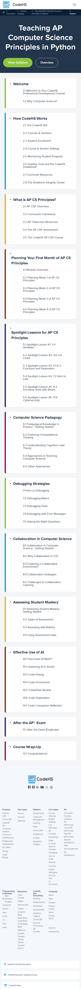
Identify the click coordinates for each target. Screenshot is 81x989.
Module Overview (35, 269)
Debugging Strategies (31, 483)
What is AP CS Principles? (34, 200)
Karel (4, 927)
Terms (51, 912)
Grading (36, 823)
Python (5, 909)
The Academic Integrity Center (44, 182)
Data (35, 827)
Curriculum (10, 14)
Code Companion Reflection (42, 705)
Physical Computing (38, 924)
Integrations (38, 834)
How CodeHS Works (30, 118)
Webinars (22, 930)
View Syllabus (18, 62)
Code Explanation (36, 697)
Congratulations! (35, 753)
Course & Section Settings (41, 148)
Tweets (21, 908)
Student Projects (21, 935)
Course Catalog (52, 814)
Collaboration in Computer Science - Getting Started (40, 547)
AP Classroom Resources (40, 222)
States (20, 901)
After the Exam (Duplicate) (40, 729)
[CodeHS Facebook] (29, 787)
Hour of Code (52, 857)
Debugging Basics (36, 498)
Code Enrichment (36, 682)
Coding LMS (5, 814)
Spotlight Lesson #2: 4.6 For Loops (42, 356)
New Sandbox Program (7, 899)
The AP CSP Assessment (40, 229)
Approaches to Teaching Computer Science (40, 457)
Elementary (53, 837)
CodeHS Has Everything (38, 893)
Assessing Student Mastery (35, 602)
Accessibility (54, 931)
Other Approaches (36, 466)
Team (51, 899)
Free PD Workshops (68, 835)
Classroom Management (38, 818)
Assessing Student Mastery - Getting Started (42, 610)
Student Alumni (21, 947)
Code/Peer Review (37, 690)
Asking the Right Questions (41, 521)
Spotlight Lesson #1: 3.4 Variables (39, 346)
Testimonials (23, 905)
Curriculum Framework (39, 214)
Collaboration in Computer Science (42, 539)
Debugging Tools (35, 506)
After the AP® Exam (29, 723)
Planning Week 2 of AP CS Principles (41, 289)
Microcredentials (71, 849)
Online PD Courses (68, 814)
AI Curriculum (53, 883)
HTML (4, 916)
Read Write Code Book (22, 919)
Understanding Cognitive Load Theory (43, 447)
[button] (41, 84)
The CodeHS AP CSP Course (43, 237)
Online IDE (6, 819)
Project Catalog (52, 820)
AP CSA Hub (52, 877)
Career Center (21, 941)
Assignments (38, 813)
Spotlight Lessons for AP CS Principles (34, 335)
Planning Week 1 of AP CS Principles (41, 279)
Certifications (8, 838)
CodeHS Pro (6, 824)
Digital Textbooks (53, 871)
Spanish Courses (52, 848)
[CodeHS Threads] (51, 787)
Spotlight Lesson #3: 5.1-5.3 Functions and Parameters (42, 367)
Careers (52, 902)
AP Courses (52, 832)
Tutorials (52, 866)
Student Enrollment (37, 141)
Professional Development (8, 842)
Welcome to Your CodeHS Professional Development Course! (44, 92)
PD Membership (69, 853)
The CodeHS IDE (35, 125)
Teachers (21, 821)
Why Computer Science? (40, 101)
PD (65, 810)
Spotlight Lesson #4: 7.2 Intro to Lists (44, 378)
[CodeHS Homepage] (16, 4)
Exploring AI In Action (39, 666)
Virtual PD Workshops (68, 829)
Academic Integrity (37, 843)
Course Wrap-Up (27, 747)
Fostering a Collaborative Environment (40, 565)
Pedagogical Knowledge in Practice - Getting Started (41, 425)
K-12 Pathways (53, 826)
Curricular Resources (37, 174)
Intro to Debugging (36, 490)
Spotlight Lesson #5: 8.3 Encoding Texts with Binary (40, 388)
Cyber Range (5, 856)
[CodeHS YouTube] (42, 787)
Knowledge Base (22, 925)
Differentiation (39, 902)
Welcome (21, 84)
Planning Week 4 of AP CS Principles (41, 311)
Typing (5, 851)
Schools (21, 817)
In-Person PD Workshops (68, 822)
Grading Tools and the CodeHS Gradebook (44, 165)
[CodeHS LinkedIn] (37, 787)
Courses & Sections (37, 133)
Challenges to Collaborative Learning (42, 583)
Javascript (6, 905)
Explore (73, 14)
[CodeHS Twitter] (46, 787)
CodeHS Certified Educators (17, 964)
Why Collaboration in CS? (40, 556)
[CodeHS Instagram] (33, 787)
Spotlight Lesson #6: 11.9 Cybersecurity (40, 399)
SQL (4, 923)
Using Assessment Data (39, 635)
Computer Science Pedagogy (37, 417)
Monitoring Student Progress (43, 156)
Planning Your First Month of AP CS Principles (41, 260)
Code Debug (33, 674)
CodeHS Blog (21, 913)
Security (52, 928)
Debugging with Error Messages (44, 513)
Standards (53, 852)
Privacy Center (52, 907)
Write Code (38, 830)
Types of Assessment (38, 619)
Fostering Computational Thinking (40, 436)
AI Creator (6, 847)
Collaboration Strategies (39, 574)
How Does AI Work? (37, 659)
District (21, 813)
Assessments (38, 909)
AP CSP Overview (36, 206)
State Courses (52, 842)
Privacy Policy (52, 917)
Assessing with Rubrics (39, 627)
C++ (4, 920)
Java (4, 912)
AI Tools (36, 838)
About (51, 895)
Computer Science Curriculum (7, 832)
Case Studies (21, 896)
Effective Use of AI (28, 652)
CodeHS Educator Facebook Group (20, 975)
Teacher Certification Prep (69, 843)
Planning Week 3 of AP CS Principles (41, 300)
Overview (46, 62)
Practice (52, 862)
